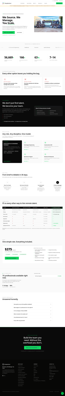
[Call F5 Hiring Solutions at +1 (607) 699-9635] (55, 0)
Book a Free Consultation (8, 32)
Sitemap (61, 391)
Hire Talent (23, 3)
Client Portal (61, 0)
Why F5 (34, 3)
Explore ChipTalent (7, 161)
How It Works (29, 3)
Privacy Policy (51, 391)
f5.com (27, 5)
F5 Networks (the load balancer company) (19, 5)
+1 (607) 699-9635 (52, 373)
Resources (40, 3)
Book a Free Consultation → (11, 258)
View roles (26, 149)
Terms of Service (57, 391)
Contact (45, 3)
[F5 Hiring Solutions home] (6, 3)
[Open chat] (62, 393)
